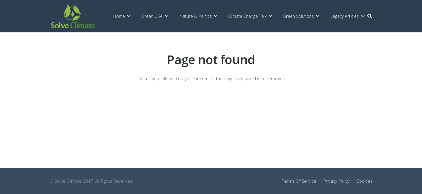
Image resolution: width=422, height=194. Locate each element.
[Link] (73, 16)
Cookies (364, 181)
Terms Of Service (299, 181)
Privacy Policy (336, 181)
